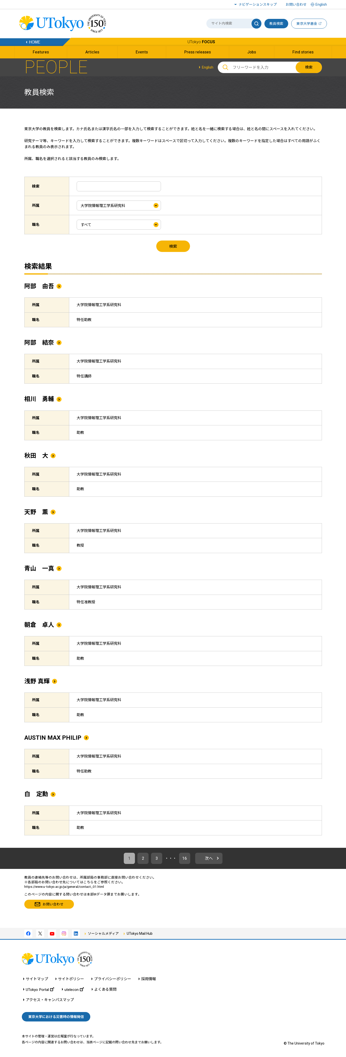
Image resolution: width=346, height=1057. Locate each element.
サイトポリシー (71, 979)
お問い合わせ (296, 4)
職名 (35, 224)
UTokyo (201, 42)
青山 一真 (39, 568)
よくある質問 (105, 989)
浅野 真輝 (37, 681)
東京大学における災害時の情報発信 (56, 1017)
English (207, 67)
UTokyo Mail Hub (140, 933)
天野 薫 (36, 512)
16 (184, 858)
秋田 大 (36, 455)
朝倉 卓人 (39, 624)
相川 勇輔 (39, 399)
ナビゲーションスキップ (258, 4)
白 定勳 (36, 794)
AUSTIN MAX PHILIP (52, 737)
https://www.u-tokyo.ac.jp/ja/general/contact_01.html (64, 887)
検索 (309, 67)
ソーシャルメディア (103, 933)
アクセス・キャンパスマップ (50, 1000)
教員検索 (276, 24)
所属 (35, 205)
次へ (209, 858)
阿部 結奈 (39, 342)
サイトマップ (37, 979)
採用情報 (148, 979)
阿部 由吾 (39, 286)
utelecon (74, 989)
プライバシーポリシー (112, 979)
